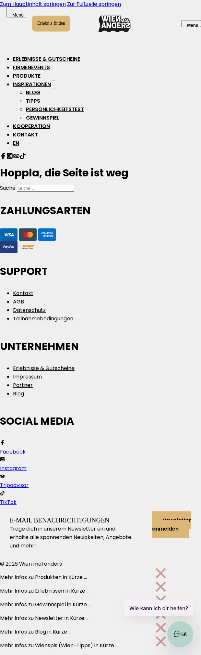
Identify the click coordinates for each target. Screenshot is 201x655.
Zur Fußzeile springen (94, 4)
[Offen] (191, 23)
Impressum (27, 376)
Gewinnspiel (42, 118)
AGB (18, 301)
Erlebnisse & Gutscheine (46, 59)
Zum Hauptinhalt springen (33, 4)
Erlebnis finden (51, 23)
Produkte (27, 76)
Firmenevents (31, 67)
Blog (33, 92)
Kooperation (31, 126)
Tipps (33, 101)
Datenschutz (29, 310)
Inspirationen (32, 84)
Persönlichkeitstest (55, 109)
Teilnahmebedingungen (43, 318)
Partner (23, 385)
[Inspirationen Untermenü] (53, 84)
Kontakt (25, 134)
